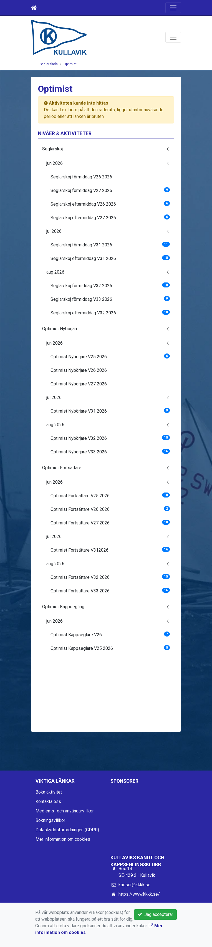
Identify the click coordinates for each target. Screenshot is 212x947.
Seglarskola (49, 64)
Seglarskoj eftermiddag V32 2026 (110, 312)
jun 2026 (54, 163)
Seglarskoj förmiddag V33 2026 (110, 299)
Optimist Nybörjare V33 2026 (110, 451)
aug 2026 (55, 272)
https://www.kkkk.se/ (139, 894)
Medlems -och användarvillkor (65, 811)
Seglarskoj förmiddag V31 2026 (110, 245)
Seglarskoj (52, 148)
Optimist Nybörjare (60, 328)
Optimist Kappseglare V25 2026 (110, 648)
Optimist (70, 64)
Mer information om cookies (63, 839)
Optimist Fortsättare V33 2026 (110, 591)
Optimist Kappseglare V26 (110, 634)
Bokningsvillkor (50, 820)
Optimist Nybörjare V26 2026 (79, 370)
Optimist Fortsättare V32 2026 (110, 577)
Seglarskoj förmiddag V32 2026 (110, 285)
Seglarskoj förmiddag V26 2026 (81, 177)
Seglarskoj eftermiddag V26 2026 (110, 204)
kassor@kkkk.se (134, 884)
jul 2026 (54, 231)
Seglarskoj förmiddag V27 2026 (110, 190)
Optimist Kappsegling (63, 606)
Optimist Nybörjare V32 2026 (110, 438)
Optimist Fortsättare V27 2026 (110, 523)
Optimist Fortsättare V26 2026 (110, 509)
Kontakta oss (48, 801)
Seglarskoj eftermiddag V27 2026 (110, 217)
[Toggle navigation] (173, 7)
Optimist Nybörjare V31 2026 (110, 411)
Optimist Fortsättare (61, 467)
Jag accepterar (155, 914)
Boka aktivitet (49, 792)
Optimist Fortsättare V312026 (110, 550)
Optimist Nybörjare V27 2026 (79, 384)
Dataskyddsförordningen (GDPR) (67, 829)
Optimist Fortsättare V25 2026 (110, 495)
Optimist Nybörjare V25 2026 (110, 356)
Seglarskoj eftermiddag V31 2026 (110, 258)
